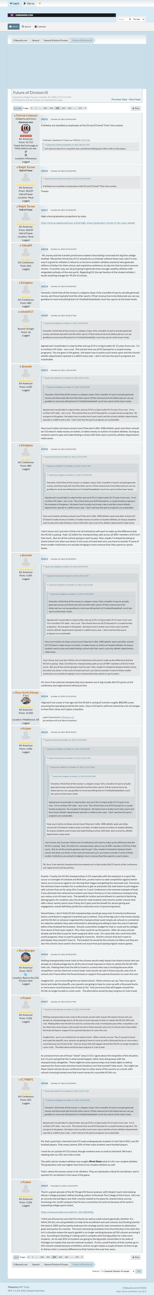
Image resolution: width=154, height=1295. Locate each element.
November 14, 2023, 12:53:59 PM (64, 1186)
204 (69, 108)
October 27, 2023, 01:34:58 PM (63, 1083)
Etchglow (27, 282)
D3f (83, 140)
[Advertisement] (77, 66)
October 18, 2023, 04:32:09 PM (63, 171)
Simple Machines (36, 1290)
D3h (88, 140)
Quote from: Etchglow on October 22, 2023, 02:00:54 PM (66, 567)
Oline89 (27, 245)
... (40, 108)
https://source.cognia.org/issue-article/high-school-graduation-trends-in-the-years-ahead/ (88, 222)
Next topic (135, 99)
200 (45, 108)
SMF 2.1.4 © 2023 (17, 1290)
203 (63, 108)
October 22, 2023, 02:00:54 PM (63, 449)
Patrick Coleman (26, 115)
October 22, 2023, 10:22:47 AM (63, 315)
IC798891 (26, 1079)
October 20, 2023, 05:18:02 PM (63, 210)
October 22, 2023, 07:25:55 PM (63, 696)
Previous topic (119, 99)
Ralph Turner (27, 167)
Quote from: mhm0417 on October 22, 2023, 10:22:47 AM (67, 378)
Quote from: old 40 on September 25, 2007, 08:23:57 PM (68, 145)
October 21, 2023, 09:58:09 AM (63, 286)
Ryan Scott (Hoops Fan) (27, 694)
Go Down (18, 108)
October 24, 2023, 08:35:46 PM (63, 732)
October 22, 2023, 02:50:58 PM (63, 559)
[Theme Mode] (39, 3)
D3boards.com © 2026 (134, 1287)
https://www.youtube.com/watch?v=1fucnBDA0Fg (67, 1212)
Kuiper (27, 728)
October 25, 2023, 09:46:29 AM (63, 954)
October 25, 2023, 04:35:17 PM (63, 1002)
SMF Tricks (23, 1287)
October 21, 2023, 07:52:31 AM (63, 249)
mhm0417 (26, 311)
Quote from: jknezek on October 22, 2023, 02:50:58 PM (66, 740)
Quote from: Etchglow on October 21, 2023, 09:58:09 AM (66, 323)
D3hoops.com (67, 717)
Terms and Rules (129, 1291)
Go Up (16, 1257)
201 (51, 108)
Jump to (95, 1271)
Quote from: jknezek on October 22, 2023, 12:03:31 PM (66, 457)
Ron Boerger (27, 950)
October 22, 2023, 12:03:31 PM (63, 370)
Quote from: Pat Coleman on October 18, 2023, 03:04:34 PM (67, 178)
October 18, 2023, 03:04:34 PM (63, 119)
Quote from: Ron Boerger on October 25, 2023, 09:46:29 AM (67, 1009)
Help (118, 1291)
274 (80, 108)
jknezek (27, 366)
